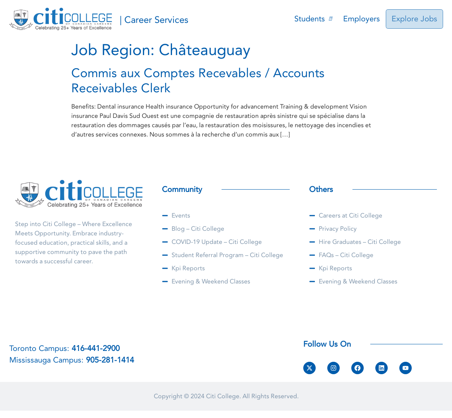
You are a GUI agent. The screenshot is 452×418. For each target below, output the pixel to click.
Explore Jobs (415, 19)
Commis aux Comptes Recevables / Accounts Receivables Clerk (198, 81)
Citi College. (223, 396)
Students (314, 19)
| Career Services (154, 20)
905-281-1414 (110, 360)
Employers (363, 19)
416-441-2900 (96, 348)
